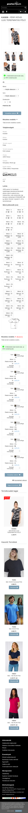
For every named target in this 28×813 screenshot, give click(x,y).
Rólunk (4, 748)
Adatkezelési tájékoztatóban (19, 805)
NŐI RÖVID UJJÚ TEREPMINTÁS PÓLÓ (14, 531)
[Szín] (11, 95)
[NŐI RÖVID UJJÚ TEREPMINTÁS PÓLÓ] (14, 526)
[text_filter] (6, 11)
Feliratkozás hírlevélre (8, 781)
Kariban (5, 139)
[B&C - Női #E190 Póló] (14, 718)
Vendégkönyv (6, 778)
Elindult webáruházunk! (9, 757)
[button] (12, 113)
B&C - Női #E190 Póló (13, 722)
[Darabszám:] (6, 102)
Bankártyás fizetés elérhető (10, 759)
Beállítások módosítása (10, 810)
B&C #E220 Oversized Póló (14, 582)
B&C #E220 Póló (14, 629)
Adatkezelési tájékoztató (9, 743)
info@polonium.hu (10, 794)
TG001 (14, 580)
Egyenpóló (5, 762)
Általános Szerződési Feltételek (11, 745)
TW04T (14, 720)
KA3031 (14, 529)
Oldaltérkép (5, 773)
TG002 (14, 627)
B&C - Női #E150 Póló (13, 676)
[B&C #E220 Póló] (14, 624)
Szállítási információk (8, 750)
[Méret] (11, 89)
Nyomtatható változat (20, 480)
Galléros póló (6, 764)
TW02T (14, 674)
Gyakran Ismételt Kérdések (10, 776)
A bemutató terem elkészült (10, 766)
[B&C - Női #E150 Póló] (14, 671)
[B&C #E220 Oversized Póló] (14, 577)
